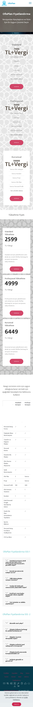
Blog (21, 675)
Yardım (6, 679)
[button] (16, 562)
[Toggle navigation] (30, 3)
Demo (27, 675)
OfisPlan (11, 3)
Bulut (19, 679)
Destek (13, 679)
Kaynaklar (15, 675)
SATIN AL (16, 90)
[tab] (16, 562)
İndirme (26, 679)
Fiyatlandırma (16, 682)
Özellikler (6, 675)
